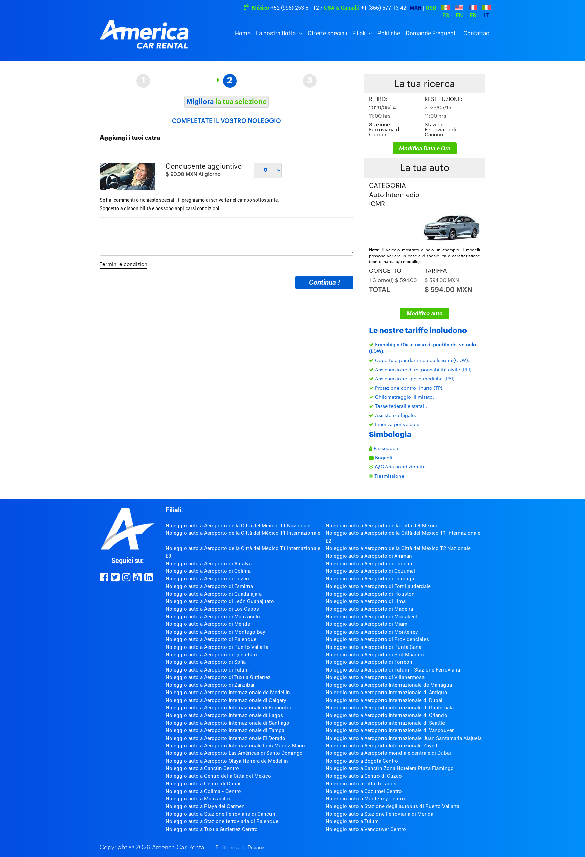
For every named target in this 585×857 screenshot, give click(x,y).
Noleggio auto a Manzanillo (198, 799)
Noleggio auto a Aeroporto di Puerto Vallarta (217, 647)
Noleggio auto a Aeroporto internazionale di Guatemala (390, 708)
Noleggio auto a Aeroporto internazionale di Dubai (384, 700)
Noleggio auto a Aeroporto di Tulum (207, 670)
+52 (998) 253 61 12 (294, 8)
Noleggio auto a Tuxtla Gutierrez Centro (212, 829)
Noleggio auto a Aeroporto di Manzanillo (213, 617)
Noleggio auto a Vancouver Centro (366, 829)
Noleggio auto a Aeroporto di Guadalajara (214, 594)
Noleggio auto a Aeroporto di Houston (370, 594)
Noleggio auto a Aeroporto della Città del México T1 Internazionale (243, 533)
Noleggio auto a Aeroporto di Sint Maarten (375, 655)
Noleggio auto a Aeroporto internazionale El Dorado (225, 738)
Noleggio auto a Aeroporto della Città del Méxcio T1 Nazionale (238, 526)
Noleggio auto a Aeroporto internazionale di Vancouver (390, 730)
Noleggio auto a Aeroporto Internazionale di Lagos (224, 715)
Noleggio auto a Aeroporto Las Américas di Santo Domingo (234, 753)
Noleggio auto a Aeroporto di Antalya (209, 564)
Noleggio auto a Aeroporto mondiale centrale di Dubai (388, 753)
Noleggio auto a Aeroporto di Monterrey (372, 632)
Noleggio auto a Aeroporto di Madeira (369, 609)
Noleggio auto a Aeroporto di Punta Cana (373, 647)
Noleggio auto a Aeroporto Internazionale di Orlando (386, 715)
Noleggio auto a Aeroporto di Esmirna (209, 586)
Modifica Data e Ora (424, 148)
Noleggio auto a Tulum (352, 821)
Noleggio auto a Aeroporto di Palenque (211, 639)
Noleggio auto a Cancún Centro (202, 768)
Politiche (388, 33)
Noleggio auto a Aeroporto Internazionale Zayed (381, 746)
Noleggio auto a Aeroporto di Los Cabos (212, 609)
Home (243, 33)
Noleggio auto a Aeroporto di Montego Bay (215, 632)
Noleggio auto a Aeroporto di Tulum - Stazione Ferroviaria (393, 670)
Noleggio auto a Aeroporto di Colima (208, 571)
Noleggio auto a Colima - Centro (203, 791)
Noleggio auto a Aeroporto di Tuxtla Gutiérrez (218, 677)
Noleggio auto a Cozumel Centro (364, 791)
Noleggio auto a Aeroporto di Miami (367, 624)
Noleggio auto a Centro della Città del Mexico (218, 776)
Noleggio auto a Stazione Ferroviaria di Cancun (220, 814)
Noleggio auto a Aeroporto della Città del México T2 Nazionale (398, 548)
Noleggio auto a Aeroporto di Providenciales (377, 639)
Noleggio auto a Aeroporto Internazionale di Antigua (386, 692)
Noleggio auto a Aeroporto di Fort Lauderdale (378, 586)
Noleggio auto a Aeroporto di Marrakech (372, 617)
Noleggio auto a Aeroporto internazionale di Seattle (385, 723)
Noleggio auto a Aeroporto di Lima (366, 601)
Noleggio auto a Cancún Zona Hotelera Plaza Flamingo (390, 768)
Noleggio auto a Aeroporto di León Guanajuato (220, 601)
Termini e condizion (123, 264)
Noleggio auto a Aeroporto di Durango (370, 579)
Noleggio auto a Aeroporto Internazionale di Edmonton (229, 708)
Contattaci (477, 33)
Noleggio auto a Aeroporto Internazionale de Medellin (228, 692)
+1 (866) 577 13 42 (383, 8)
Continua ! (324, 282)
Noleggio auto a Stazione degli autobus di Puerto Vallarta (392, 806)
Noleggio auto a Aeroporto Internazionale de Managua (389, 685)
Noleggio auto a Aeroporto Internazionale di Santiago (227, 723)
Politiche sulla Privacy (240, 847)
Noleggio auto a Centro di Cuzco (364, 776)
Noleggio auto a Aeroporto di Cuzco (207, 579)
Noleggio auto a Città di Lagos (361, 784)
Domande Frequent (431, 33)
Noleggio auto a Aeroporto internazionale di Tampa (225, 730)
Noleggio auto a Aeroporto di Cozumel (370, 571)
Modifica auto (425, 313)
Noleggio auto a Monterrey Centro (365, 799)
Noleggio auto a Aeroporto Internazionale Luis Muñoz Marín (235, 746)
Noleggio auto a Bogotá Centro (362, 761)
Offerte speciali (327, 33)
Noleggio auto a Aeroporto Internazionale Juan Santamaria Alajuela (404, 738)
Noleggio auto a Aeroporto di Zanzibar (210, 685)
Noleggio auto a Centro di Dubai (203, 784)
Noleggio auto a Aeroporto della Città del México (382, 526)
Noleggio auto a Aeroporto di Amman (369, 556)
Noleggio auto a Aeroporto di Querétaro (211, 655)
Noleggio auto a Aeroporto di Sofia (206, 662)
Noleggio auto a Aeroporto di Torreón (369, 662)
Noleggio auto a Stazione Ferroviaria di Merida (379, 814)
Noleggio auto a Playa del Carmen (205, 806)
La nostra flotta (276, 33)
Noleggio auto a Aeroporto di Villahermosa (375, 677)
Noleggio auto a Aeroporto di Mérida (208, 624)
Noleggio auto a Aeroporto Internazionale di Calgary (226, 700)
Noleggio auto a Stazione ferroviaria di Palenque (222, 821)
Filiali (359, 33)
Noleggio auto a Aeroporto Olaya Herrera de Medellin (227, 761)
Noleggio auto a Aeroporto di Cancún (369, 564)
